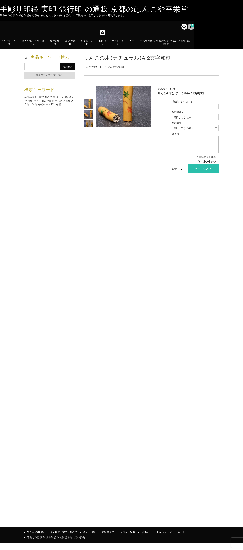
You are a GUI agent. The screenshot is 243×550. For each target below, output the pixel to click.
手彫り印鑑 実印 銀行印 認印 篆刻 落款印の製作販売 (167, 45)
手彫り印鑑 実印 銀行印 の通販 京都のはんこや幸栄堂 (94, 10)
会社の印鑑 (55, 45)
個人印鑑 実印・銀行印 (33, 45)
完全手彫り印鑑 (10, 45)
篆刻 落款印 (71, 45)
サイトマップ (119, 45)
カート (133, 47)
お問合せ (103, 45)
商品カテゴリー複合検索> (50, 82)
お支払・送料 (88, 47)
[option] (89, 111)
